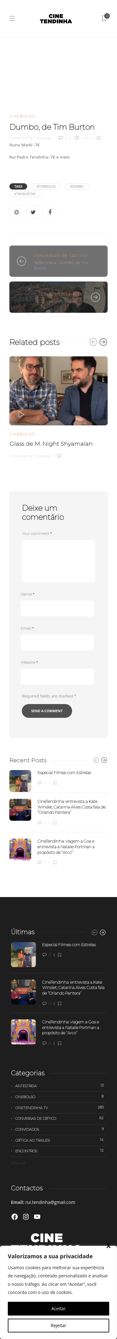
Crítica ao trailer (60, 1140)
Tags (18, 186)
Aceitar (58, 1308)
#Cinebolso (46, 186)
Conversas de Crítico (60, 256)
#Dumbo (77, 186)
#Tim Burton (24, 194)
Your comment (37, 533)
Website (29, 662)
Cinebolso (22, 116)
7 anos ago (42, 138)
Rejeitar (58, 1325)
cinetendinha (20, 138)
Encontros (60, 1150)
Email (27, 628)
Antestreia (60, 1085)
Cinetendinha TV (62, 294)
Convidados (60, 1129)
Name (27, 594)
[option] (58, 406)
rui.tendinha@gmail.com (50, 1202)
